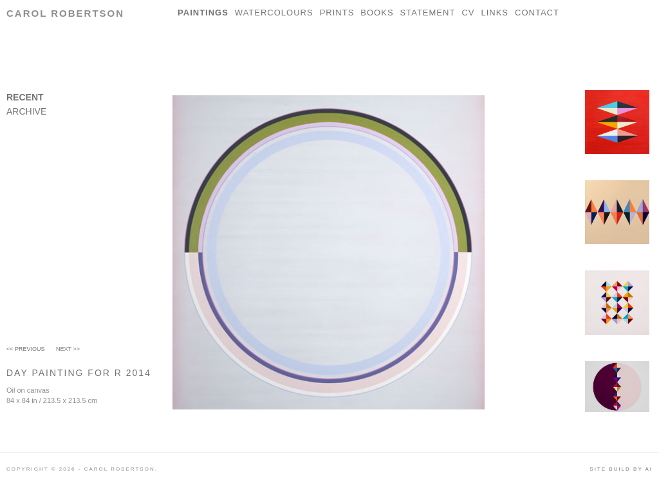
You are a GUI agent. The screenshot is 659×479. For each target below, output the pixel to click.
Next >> (68, 349)
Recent (25, 97)
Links (494, 12)
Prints (337, 12)
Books (376, 12)
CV (467, 12)
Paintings (203, 12)
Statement (428, 12)
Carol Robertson (65, 13)
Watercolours (274, 12)
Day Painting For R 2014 (78, 373)
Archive (26, 111)
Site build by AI (621, 469)
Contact (537, 12)
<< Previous (25, 349)
